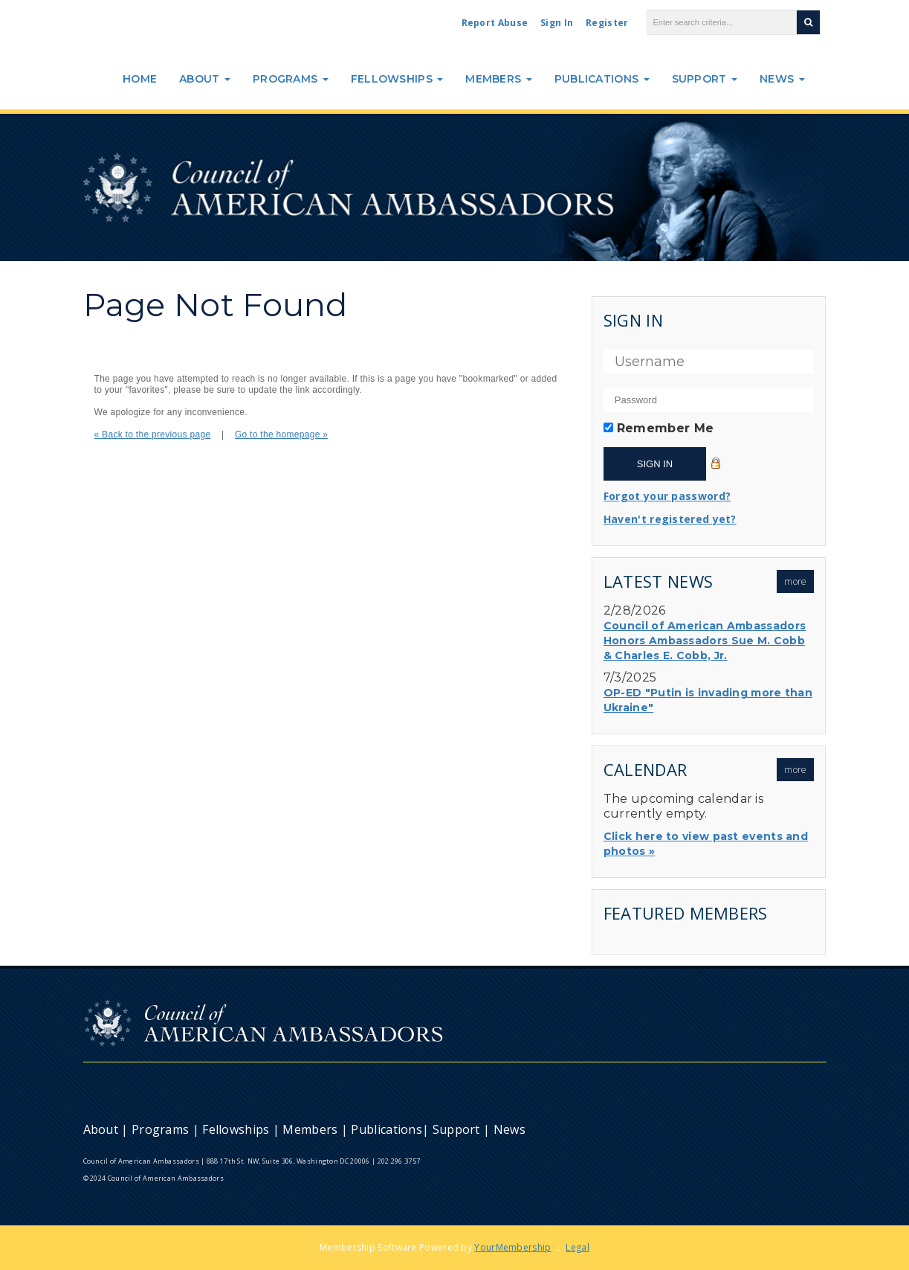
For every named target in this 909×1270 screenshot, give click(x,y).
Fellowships (397, 79)
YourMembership (512, 1247)
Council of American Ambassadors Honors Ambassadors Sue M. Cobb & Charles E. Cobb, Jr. (705, 640)
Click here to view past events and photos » (706, 844)
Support (704, 79)
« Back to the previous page (152, 434)
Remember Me (665, 428)
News (782, 79)
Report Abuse (495, 22)
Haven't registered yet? (670, 519)
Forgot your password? (667, 496)
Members (498, 79)
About (204, 79)
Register (607, 22)
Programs (291, 79)
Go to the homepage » (281, 434)
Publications (602, 79)
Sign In (556, 22)
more (795, 581)
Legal (577, 1247)
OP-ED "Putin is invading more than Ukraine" (708, 700)
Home (140, 79)
